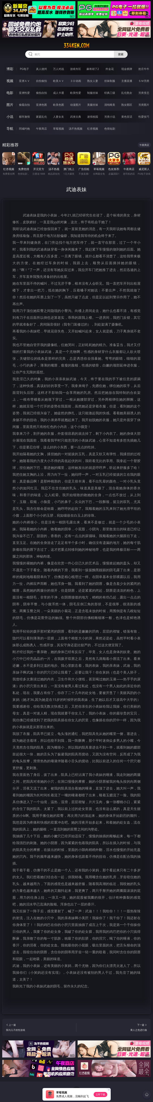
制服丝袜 (92, 93)
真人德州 (41, 69)
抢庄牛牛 (143, 69)
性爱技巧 (143, 117)
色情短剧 (109, 128)
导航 (9, 128)
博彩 (9, 69)
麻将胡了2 (92, 69)
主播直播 (126, 81)
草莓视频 (58, 128)
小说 (9, 116)
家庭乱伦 (41, 117)
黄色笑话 (126, 117)
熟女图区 (126, 105)
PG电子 (24, 69)
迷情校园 (92, 117)
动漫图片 (75, 105)
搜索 (120, 54)
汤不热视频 (75, 128)
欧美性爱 (75, 93)
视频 (9, 80)
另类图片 (143, 105)
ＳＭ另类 (143, 81)
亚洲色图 (41, 105)
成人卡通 (58, 93)
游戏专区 (75, 69)
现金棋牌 (126, 69)
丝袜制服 (109, 81)
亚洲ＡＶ (24, 81)
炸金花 (110, 69)
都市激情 (24, 117)
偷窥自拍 (24, 105)
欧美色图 (58, 105)
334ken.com (76, 45)
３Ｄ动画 (75, 81)
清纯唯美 (109, 105)
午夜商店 (41, 128)
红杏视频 (92, 128)
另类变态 (143, 93)
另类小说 (109, 117)
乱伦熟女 (126, 93)
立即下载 (100, 1094)
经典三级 (109, 93)
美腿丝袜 (92, 105)
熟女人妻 (92, 81)
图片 (9, 104)
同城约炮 (24, 128)
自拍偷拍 (41, 81)
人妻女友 (58, 117)
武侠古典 (75, 117)
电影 (9, 92)
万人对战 (58, 69)
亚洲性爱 (24, 93)
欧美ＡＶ (58, 81)
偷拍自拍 (41, 93)
